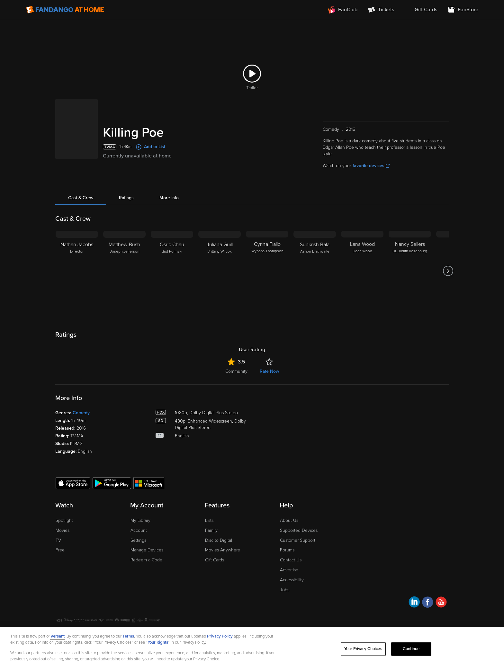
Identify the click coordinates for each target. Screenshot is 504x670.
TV (58, 540)
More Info (169, 198)
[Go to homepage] (65, 9)
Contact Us (291, 560)
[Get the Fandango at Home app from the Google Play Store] (111, 483)
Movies (62, 530)
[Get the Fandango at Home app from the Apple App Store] (73, 483)
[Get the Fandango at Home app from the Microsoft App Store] (149, 483)
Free (60, 550)
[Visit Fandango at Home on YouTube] (441, 603)
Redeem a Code (146, 560)
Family (211, 530)
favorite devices (371, 165)
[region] (252, 648)
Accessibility (292, 580)
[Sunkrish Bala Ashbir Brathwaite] (314, 270)
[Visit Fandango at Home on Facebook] (428, 603)
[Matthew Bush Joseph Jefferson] (124, 270)
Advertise (289, 570)
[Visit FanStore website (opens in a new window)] (463, 9)
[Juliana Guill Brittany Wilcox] (219, 270)
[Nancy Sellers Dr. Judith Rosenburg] (409, 270)
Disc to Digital (218, 540)
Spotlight (64, 520)
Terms (128, 636)
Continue (411, 648)
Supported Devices (299, 530)
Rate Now (269, 371)
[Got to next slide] (448, 270)
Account (138, 530)
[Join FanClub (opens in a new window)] (343, 9)
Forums (287, 550)
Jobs (284, 590)
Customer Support (297, 540)
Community (236, 371)
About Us (289, 520)
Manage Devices (146, 550)
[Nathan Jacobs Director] (76, 270)
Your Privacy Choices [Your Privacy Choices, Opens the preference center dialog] (363, 648)
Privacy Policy (220, 636)
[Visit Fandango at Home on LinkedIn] (414, 603)
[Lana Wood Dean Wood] (362, 270)
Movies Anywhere (222, 550)
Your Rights (158, 642)
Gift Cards (214, 560)
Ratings (126, 198)
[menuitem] (420, 9)
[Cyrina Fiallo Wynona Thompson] (267, 270)
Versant (57, 636)
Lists (209, 520)
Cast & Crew (80, 198)
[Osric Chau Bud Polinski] (172, 270)
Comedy (81, 412)
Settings (138, 540)
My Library (140, 520)
